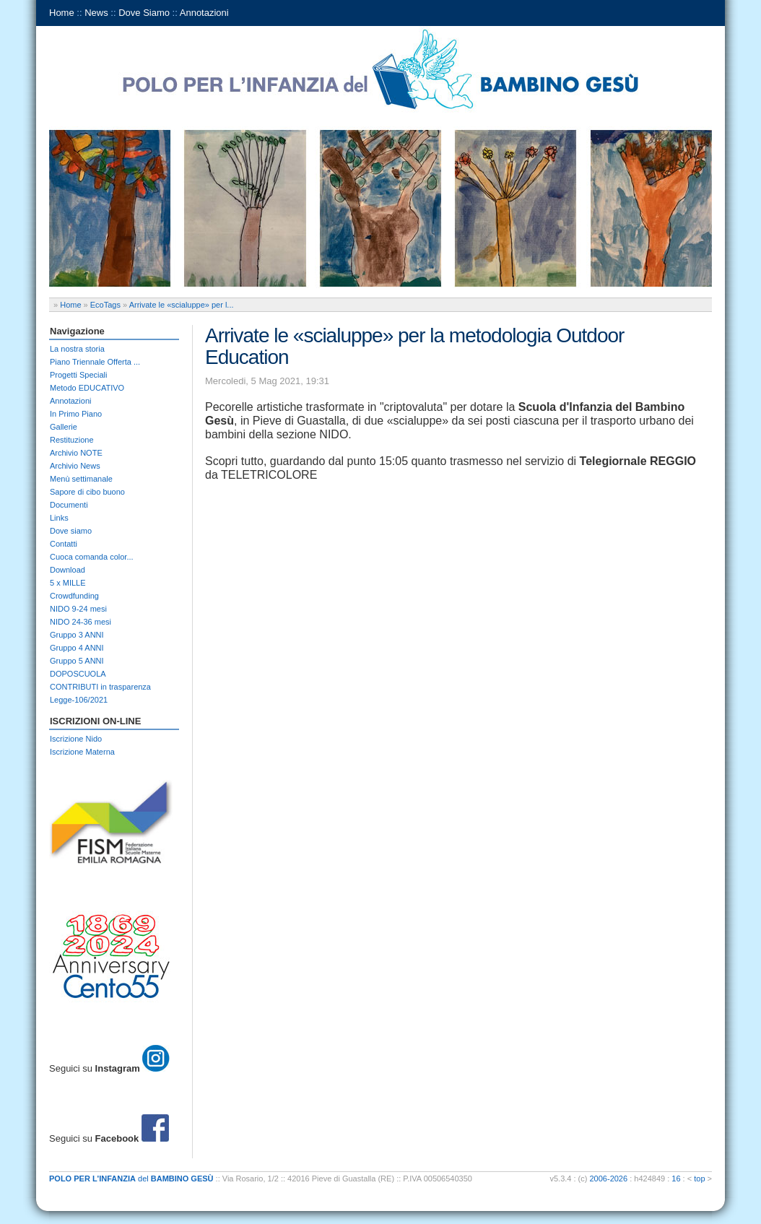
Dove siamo (71, 530)
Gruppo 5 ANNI (77, 660)
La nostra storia (77, 348)
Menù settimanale (81, 478)
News (96, 12)
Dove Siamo (144, 12)
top (699, 1178)
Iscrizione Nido (76, 738)
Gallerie (63, 426)
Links (59, 517)
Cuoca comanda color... (92, 556)
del (131, 1178)
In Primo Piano (76, 413)
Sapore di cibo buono (87, 491)
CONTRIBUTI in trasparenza (100, 686)
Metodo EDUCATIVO (87, 387)
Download (67, 569)
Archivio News (75, 465)
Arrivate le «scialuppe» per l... (181, 304)
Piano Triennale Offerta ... (95, 361)
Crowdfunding (74, 595)
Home (61, 12)
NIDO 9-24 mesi (78, 608)
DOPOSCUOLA (78, 673)
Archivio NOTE (76, 452)
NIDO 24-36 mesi (80, 621)
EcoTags (105, 304)
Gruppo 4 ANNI (77, 647)
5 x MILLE (68, 582)
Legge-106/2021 (79, 699)
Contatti (63, 543)
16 (675, 1178)
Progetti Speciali (79, 374)
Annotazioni (204, 12)
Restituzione (72, 439)
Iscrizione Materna (82, 751)
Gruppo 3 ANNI (77, 634)
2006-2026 (609, 1178)
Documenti (69, 504)
